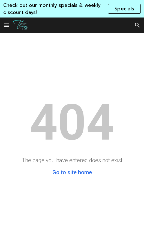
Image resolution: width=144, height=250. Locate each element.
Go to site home (72, 172)
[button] (6, 25)
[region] (72, 9)
